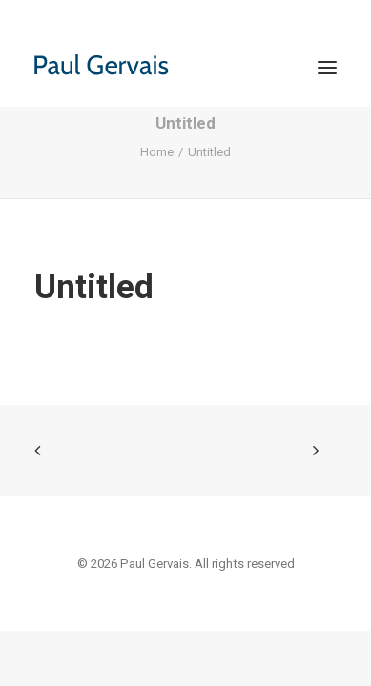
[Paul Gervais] (123, 67)
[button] (327, 68)
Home (157, 152)
